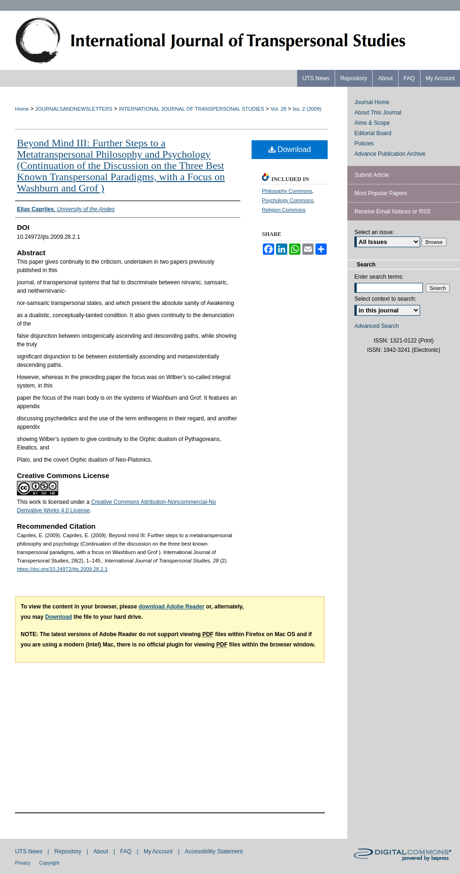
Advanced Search (376, 326)
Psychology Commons (287, 200)
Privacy (23, 863)
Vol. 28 (278, 109)
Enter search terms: (379, 277)
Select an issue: (374, 232)
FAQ (126, 851)
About (101, 851)
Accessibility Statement (214, 851)
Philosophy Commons (287, 191)
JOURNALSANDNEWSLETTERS (73, 109)
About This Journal (377, 112)
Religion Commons (284, 210)
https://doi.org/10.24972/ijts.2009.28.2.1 (62, 569)
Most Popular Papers (380, 193)
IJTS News (29, 851)
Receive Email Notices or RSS (392, 211)
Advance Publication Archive (389, 154)
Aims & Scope (372, 123)
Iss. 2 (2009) (307, 109)
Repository (68, 851)
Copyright (49, 863)
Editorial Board (372, 133)
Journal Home (372, 102)
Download (289, 149)
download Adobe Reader (171, 606)
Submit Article (371, 175)
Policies (364, 143)
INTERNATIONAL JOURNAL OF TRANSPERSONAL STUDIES (191, 109)
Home (22, 109)
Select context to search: (385, 299)
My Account (159, 851)
